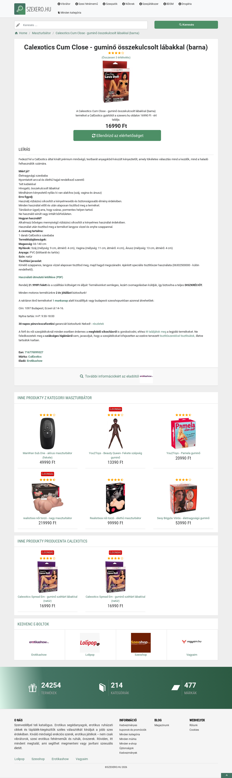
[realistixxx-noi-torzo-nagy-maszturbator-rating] (48, 480)
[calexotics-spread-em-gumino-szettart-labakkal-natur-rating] (48, 558)
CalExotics (35, 356)
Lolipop (19, 759)
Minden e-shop (128, 743)
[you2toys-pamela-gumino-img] (183, 433)
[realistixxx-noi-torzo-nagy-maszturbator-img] (48, 498)
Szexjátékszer (149, 3)
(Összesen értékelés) (116, 57)
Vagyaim (82, 759)
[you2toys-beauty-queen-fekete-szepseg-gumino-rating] (115, 415)
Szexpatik (109, 3)
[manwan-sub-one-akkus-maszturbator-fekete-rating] (48, 415)
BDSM (168, 3)
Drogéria (185, 3)
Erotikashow (35, 360)
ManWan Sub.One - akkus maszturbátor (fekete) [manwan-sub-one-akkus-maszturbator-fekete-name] (47, 455)
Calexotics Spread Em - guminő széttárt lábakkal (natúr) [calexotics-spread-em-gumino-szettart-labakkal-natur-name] (47, 599)
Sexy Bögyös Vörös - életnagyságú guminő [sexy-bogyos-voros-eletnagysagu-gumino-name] (183, 518)
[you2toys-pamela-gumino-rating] (183, 415)
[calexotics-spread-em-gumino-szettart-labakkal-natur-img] (48, 577)
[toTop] (226, 775)
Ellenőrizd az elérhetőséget (117, 136)
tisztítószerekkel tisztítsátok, (177, 335)
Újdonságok (126, 748)
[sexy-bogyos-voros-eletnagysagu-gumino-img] (183, 498)
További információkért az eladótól (116, 376)
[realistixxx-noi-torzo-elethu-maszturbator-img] (115, 498)
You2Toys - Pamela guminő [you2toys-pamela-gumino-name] (183, 453)
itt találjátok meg (156, 331)
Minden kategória (69, 12)
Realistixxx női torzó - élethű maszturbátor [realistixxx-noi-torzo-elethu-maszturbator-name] (115, 518)
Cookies (194, 729)
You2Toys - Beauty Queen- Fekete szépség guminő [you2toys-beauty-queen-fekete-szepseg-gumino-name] (115, 455)
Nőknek (128, 3)
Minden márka (127, 739)
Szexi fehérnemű (86, 3)
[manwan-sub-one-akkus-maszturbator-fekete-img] (48, 433)
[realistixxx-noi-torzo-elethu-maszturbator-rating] (115, 480)
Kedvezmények (128, 752)
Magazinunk (161, 725)
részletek (98, 323)
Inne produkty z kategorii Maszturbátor (55, 397)
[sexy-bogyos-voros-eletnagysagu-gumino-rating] (183, 480)
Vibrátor (64, 3)
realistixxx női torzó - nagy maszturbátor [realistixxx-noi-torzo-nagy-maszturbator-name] (47, 518)
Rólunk (193, 725)
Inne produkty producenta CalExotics (52, 541)
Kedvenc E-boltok (33, 624)
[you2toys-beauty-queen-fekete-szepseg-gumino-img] (115, 433)
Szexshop (38, 759)
